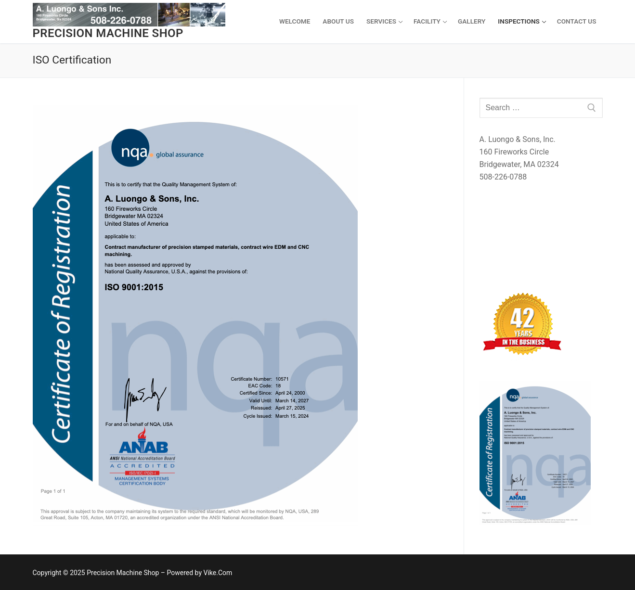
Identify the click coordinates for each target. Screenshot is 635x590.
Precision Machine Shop (108, 33)
